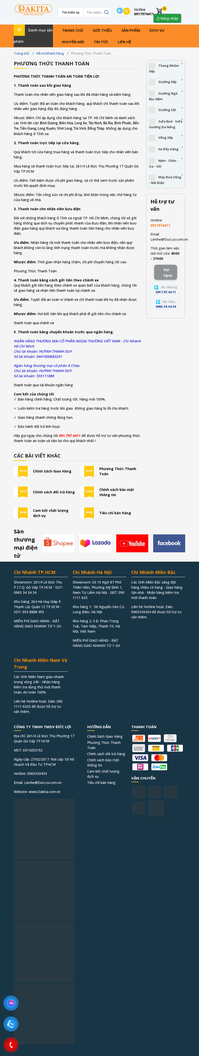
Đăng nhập (167, 18)
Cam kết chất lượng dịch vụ (50, 513)
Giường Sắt (162, 110)
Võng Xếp (161, 138)
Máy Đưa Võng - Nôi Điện (165, 179)
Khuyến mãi (73, 41)
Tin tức (101, 41)
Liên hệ (124, 41)
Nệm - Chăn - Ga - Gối (163, 163)
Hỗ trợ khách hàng (50, 53)
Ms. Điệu (166, 304)
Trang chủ (72, 30)
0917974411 (160, 225)
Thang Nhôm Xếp (164, 68)
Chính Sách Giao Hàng (52, 471)
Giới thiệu (102, 30)
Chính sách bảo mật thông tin (116, 492)
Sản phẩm (130, 30)
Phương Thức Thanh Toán (117, 471)
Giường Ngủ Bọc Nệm (163, 96)
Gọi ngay (167, 272)
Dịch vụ (156, 30)
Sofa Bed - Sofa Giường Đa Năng (165, 124)
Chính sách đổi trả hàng (54, 492)
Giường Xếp (163, 82)
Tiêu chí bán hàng (115, 513)
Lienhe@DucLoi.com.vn (169, 239)
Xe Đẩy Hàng (164, 149)
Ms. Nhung (165, 289)
